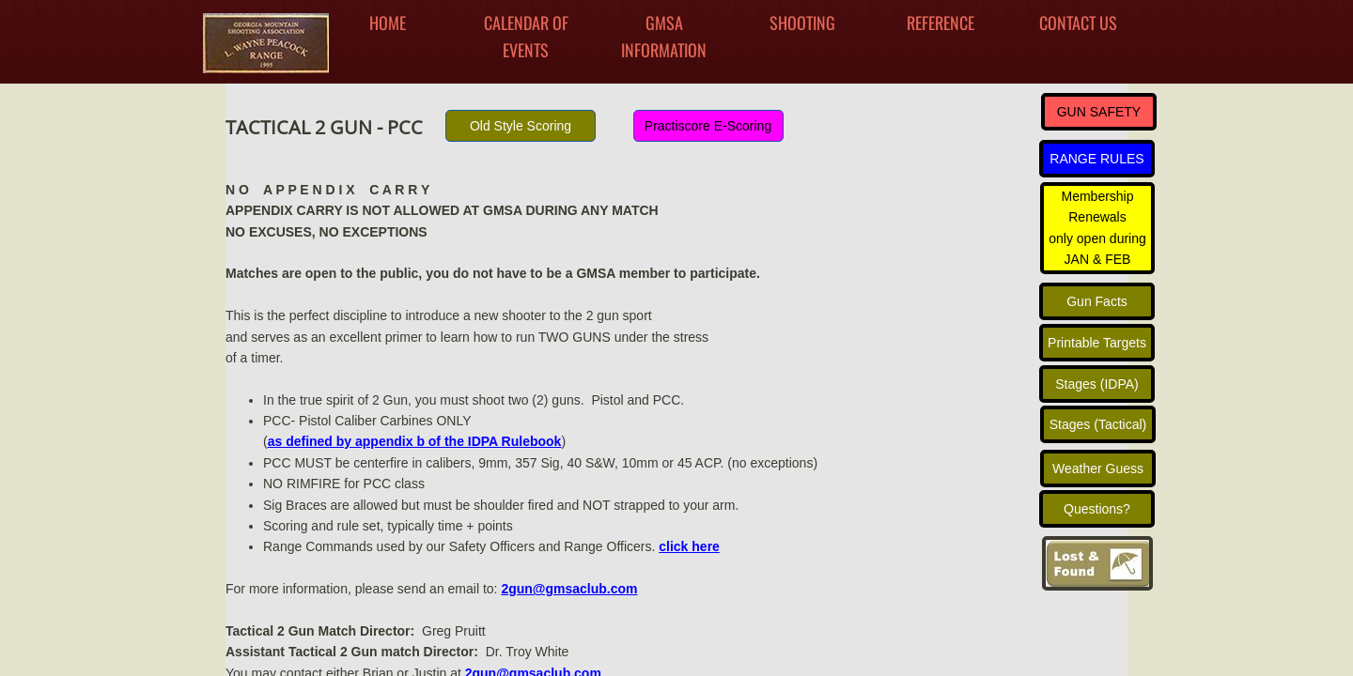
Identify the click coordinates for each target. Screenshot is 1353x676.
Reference (940, 22)
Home (387, 22)
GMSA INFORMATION (664, 36)
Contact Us (1078, 22)
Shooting (802, 22)
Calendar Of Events (526, 36)
